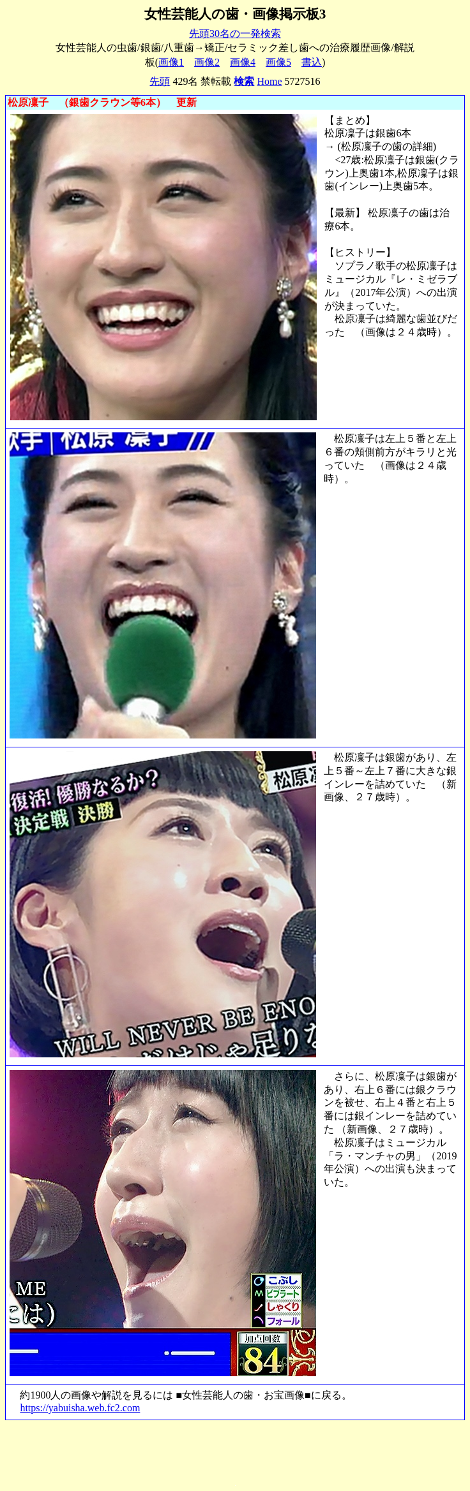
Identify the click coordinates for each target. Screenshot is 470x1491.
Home (269, 81)
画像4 (242, 62)
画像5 (278, 62)
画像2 (207, 62)
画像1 (171, 62)
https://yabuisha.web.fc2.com (80, 1407)
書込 (311, 62)
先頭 (159, 81)
